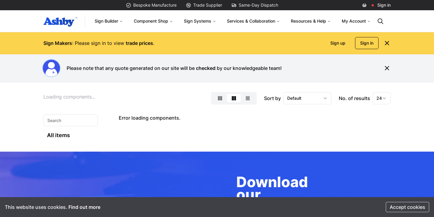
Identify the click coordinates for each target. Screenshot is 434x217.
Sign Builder (109, 21)
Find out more (84, 207)
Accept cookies (407, 207)
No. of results (354, 98)
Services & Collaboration (253, 21)
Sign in (384, 5)
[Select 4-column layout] (248, 98)
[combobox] (307, 98)
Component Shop (153, 21)
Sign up (337, 43)
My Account (356, 21)
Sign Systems (200, 21)
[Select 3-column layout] (234, 98)
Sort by (272, 98)
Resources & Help (311, 21)
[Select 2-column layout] (220, 98)
